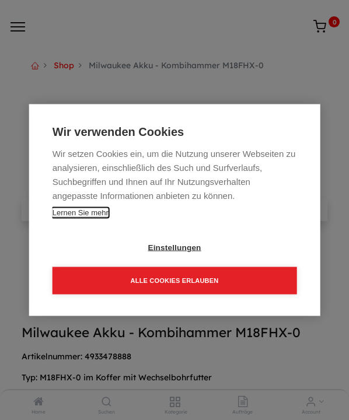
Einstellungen (174, 247)
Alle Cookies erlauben (175, 280)
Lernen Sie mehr (81, 212)
